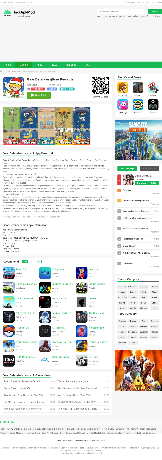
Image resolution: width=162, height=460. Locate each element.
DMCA (103, 440)
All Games (122, 287)
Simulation (122, 297)
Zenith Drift (21, 269)
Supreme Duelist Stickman (63, 284)
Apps (39, 64)
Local (122, 326)
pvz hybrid (56, 429)
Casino (155, 303)
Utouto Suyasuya (143, 176)
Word (133, 303)
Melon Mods (21, 433)
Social (133, 337)
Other (133, 343)
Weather (143, 337)
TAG (87, 64)
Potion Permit (103, 429)
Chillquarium (58, 269)
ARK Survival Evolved (42, 429)
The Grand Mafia (97, 313)
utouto (121, 16)
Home (7, 64)
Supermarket (132, 16)
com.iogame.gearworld (27, 241)
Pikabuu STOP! (59, 298)
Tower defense (67, 89)
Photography (133, 332)
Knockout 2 (94, 269)
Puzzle (154, 297)
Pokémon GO (22, 328)
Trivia (122, 308)
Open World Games (50, 433)
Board (143, 303)
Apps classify (157, 2)
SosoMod (77, 433)
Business (154, 326)
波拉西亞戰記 (58, 328)
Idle (143, 297)
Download (38, 95)
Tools (144, 321)
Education (144, 332)
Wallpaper (122, 343)
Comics (154, 332)
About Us (60, 440)
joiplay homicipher (88, 429)
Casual (28, 71)
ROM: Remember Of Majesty (27, 357)
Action (122, 292)
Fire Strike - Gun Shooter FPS (63, 342)
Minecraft (144, 16)
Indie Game (151, 429)
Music (154, 292)
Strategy (52, 89)
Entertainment (154, 337)
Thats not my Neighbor (135, 429)
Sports (133, 297)
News (54, 64)
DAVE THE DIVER (25, 298)
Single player (37, 89)
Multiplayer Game (7, 433)
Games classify (143, 2)
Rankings (71, 64)
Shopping (154, 321)
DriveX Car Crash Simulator (27, 284)
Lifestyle (143, 326)
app (98, 16)
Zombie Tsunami (97, 284)
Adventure (143, 308)
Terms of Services (74, 440)
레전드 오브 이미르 (25, 313)
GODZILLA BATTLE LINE (100, 342)
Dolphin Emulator (60, 357)
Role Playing (133, 287)
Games (24, 64)
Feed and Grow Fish (70, 429)
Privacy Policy (91, 440)
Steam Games (66, 433)
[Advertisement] (81, 41)
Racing (122, 303)
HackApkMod (130, 2)
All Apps (122, 321)
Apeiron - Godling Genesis (63, 313)
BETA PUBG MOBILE (26, 342)
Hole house (156, 16)
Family (133, 308)
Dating (133, 321)
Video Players (122, 337)
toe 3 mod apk (149, 433)
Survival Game (34, 433)
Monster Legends (97, 328)
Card (144, 292)
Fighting (143, 287)
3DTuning (93, 357)
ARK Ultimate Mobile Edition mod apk (98, 433)
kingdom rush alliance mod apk (128, 433)
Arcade (155, 287)
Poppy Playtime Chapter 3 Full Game (15, 429)
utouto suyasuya (110, 16)
